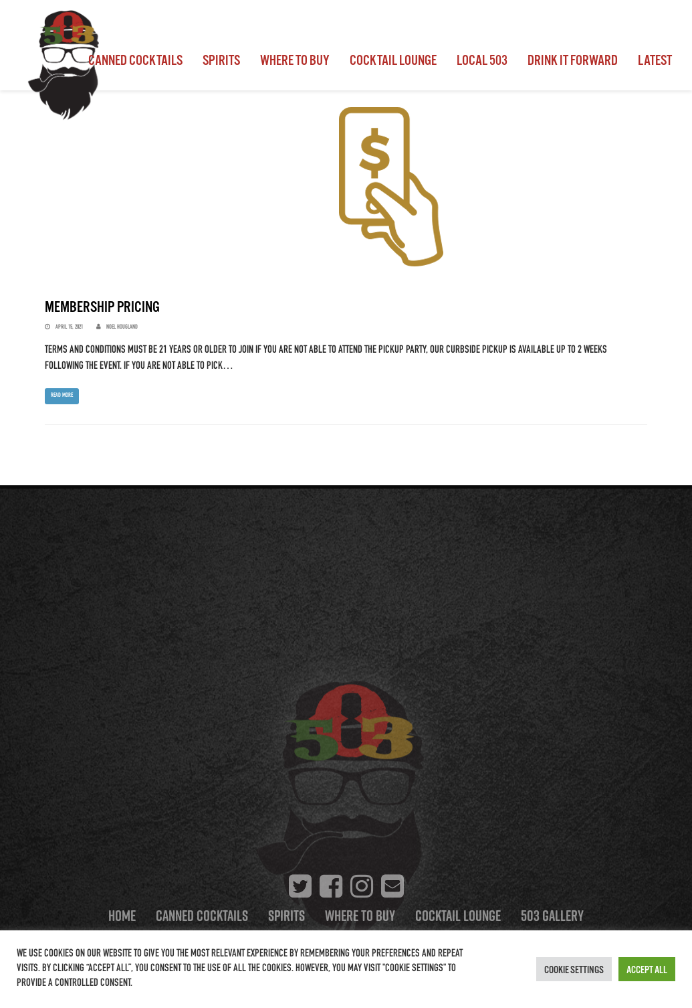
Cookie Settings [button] (574, 969)
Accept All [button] (646, 969)
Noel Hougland (122, 327)
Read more (62, 395)
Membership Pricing (102, 307)
